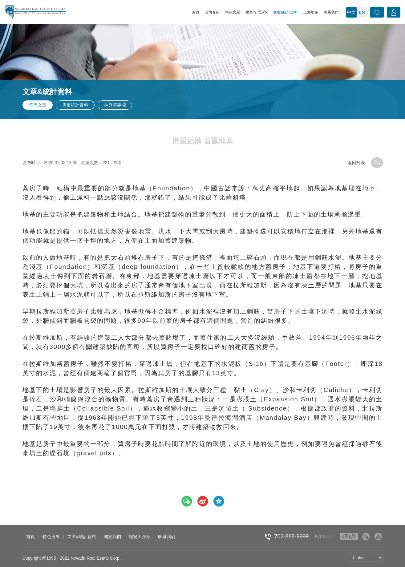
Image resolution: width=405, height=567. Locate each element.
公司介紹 (212, 12)
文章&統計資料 (285, 13)
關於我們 (112, 536)
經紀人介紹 (139, 536)
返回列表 (365, 162)
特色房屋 (232, 12)
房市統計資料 (75, 105)
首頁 (195, 12)
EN (362, 12)
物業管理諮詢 (256, 12)
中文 (351, 12)
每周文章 (37, 105)
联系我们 (166, 536)
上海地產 (310, 12)
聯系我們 (331, 12)
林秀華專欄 (115, 105)
